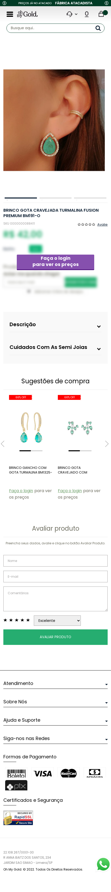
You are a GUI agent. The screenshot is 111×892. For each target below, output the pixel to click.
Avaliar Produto (55, 637)
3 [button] (90, 198)
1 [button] (21, 198)
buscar (100, 28)
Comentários (55, 598)
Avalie (102, 224)
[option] (54, 120)
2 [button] (55, 198)
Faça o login (55, 261)
